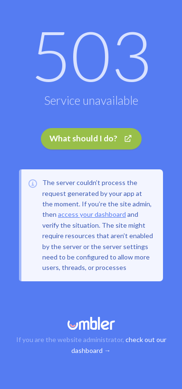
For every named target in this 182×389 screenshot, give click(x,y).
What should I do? (91, 138)
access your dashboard (92, 214)
